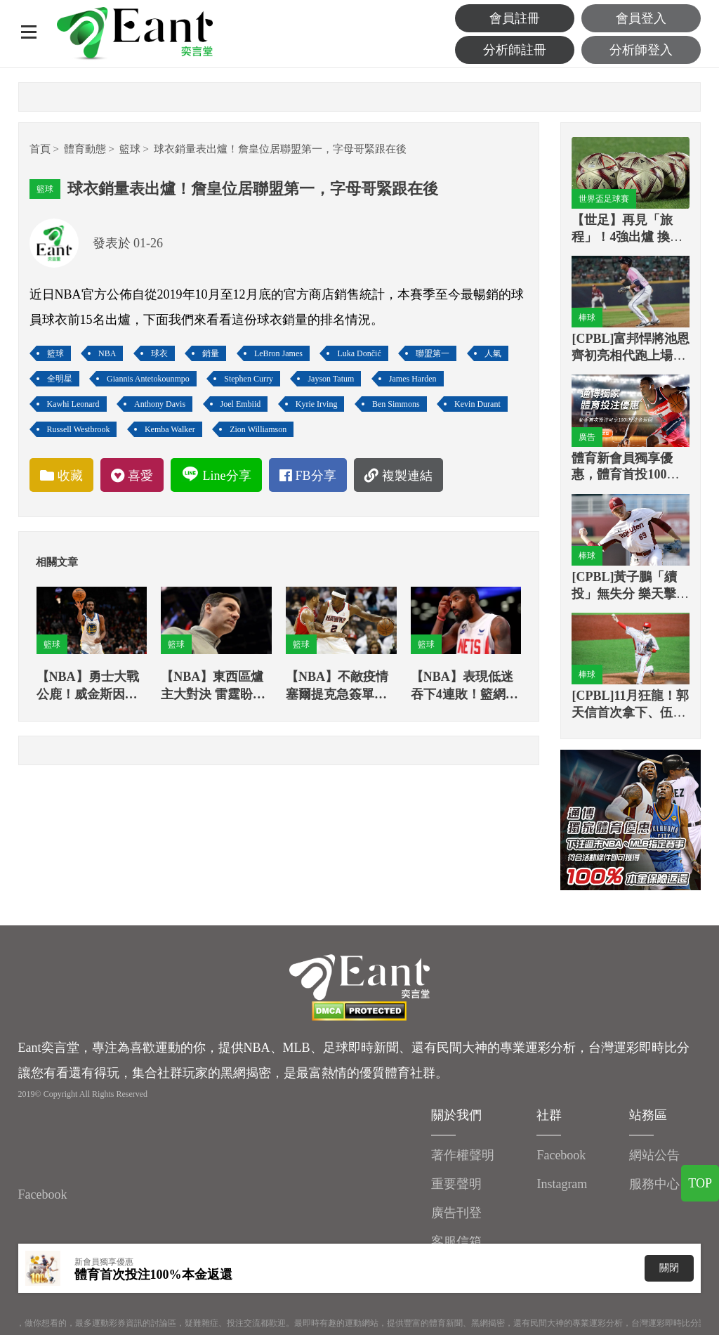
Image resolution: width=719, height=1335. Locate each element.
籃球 (129, 149)
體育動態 (85, 149)
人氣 (492, 353)
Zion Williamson (258, 429)
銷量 (210, 353)
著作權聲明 (462, 1155)
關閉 (669, 1268)
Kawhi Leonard (73, 404)
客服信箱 (456, 1242)
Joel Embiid (240, 404)
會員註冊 (514, 18)
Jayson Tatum (331, 379)
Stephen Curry (248, 379)
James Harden (413, 379)
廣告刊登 (456, 1213)
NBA (107, 353)
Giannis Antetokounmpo (148, 379)
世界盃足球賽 (604, 199)
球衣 (159, 353)
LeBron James (278, 353)
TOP (700, 1183)
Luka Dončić (359, 353)
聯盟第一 (432, 353)
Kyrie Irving (317, 404)
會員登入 (641, 18)
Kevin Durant (477, 404)
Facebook (42, 1194)
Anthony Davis (159, 404)
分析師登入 (641, 50)
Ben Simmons (396, 404)
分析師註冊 (514, 50)
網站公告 (654, 1155)
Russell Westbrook (78, 429)
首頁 (40, 149)
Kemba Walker (170, 429)
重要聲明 (456, 1184)
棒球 (587, 318)
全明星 (59, 379)
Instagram (561, 1184)
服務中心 (654, 1184)
